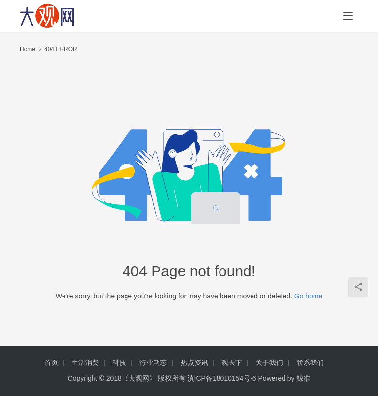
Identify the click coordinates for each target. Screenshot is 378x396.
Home (27, 49)
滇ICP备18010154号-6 (222, 378)
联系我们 (310, 362)
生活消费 (85, 362)
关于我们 (269, 362)
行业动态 (153, 362)
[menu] (348, 16)
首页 (51, 362)
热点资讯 (194, 362)
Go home (308, 296)
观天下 (231, 362)
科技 (119, 362)
